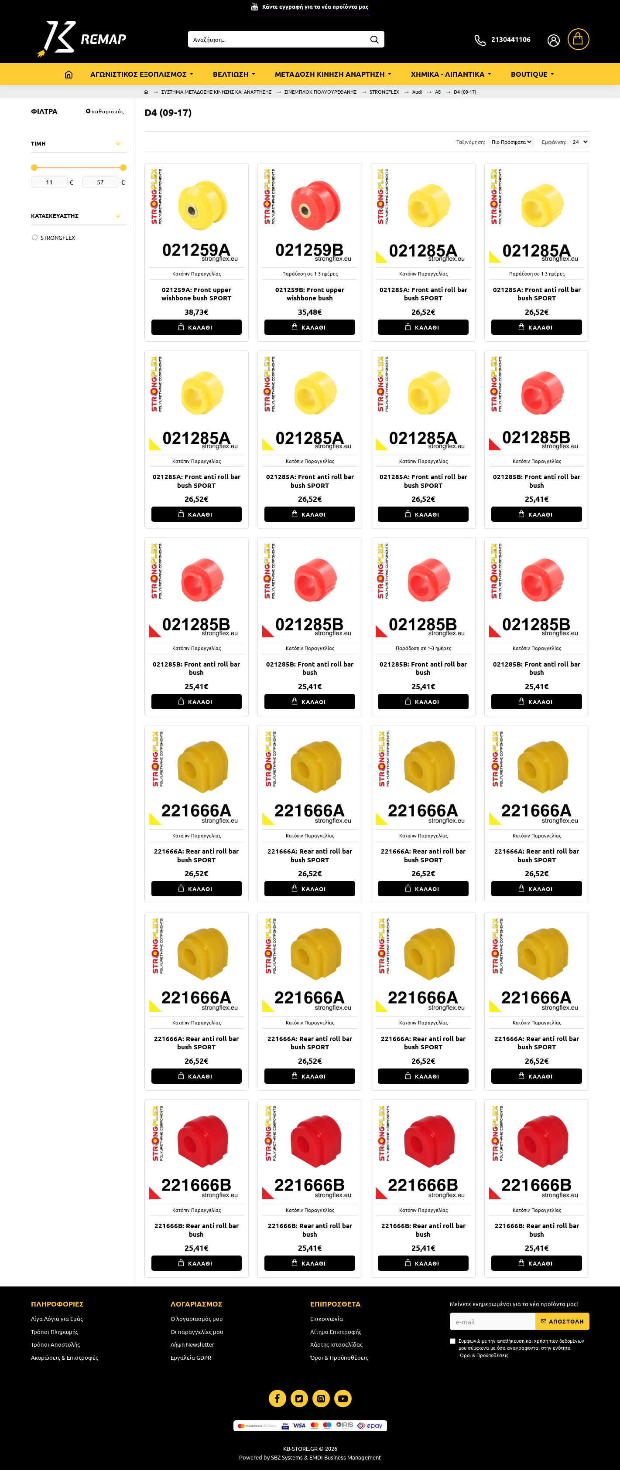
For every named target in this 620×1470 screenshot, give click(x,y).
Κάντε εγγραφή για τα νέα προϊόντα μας (315, 6)
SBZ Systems (287, 1457)
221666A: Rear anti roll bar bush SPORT (196, 855)
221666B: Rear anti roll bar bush (196, 1230)
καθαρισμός (108, 111)
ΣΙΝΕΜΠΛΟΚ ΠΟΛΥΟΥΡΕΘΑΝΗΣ (320, 91)
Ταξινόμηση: (431, 141)
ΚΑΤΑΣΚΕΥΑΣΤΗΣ (55, 215)
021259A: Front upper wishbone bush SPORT (196, 294)
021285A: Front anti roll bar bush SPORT (423, 294)
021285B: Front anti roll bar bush (536, 481)
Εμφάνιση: (553, 141)
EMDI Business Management (345, 1457)
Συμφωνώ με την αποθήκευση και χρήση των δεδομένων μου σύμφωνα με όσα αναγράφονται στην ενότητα (517, 1348)
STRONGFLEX (384, 91)
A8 (438, 91)
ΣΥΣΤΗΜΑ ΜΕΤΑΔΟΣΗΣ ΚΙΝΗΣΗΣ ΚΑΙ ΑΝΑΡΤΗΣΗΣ (216, 91)
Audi (417, 91)
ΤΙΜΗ (38, 143)
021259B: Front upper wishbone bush (309, 294)
